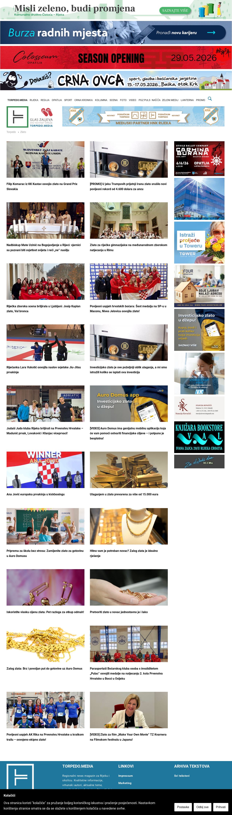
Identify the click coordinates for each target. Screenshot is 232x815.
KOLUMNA (101, 100)
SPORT (68, 100)
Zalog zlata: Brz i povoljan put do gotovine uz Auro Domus (44, 668)
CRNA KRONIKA (83, 100)
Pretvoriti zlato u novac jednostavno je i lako (119, 612)
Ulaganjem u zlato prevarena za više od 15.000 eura (124, 494)
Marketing (125, 783)
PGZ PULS (144, 100)
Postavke (183, 807)
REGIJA (45, 100)
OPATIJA (57, 100)
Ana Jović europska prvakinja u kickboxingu (36, 494)
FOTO (123, 100)
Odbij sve (202, 807)
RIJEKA (34, 100)
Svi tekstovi (182, 775)
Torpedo (11, 132)
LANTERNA (187, 100)
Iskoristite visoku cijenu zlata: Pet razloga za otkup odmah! (45, 612)
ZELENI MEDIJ (170, 100)
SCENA (114, 100)
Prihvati (221, 807)
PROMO (200, 100)
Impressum (125, 775)
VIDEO (132, 100)
